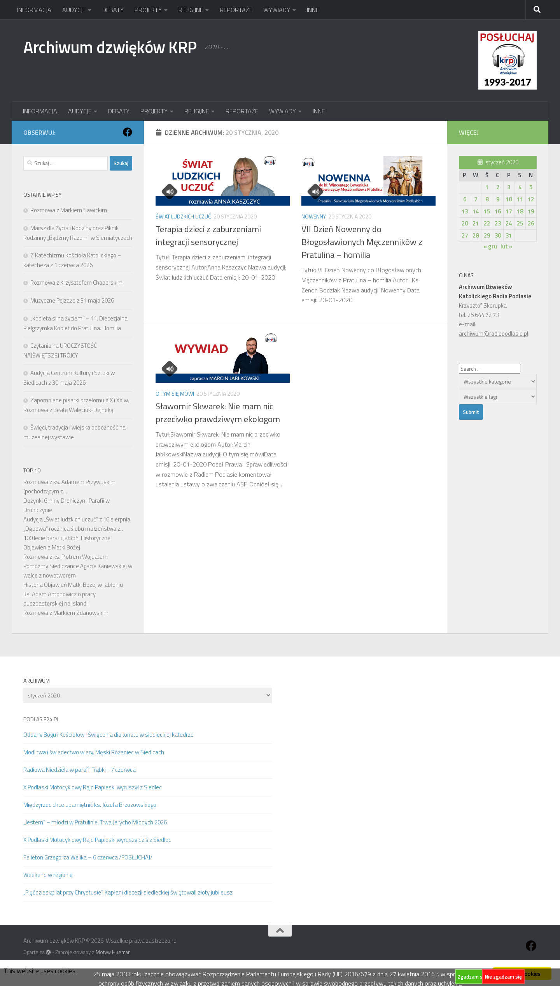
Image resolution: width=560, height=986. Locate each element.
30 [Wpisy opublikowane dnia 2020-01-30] (498, 235)
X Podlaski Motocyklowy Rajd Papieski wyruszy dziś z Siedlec (97, 839)
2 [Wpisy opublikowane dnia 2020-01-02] (497, 187)
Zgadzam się (472, 977)
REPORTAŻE (236, 9)
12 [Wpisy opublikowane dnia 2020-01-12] (531, 199)
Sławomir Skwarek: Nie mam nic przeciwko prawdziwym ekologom (218, 413)
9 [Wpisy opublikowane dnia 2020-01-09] (497, 199)
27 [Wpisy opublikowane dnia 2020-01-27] (465, 235)
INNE (313, 9)
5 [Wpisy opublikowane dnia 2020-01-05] (530, 187)
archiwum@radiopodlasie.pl (493, 333)
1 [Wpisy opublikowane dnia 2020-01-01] (486, 187)
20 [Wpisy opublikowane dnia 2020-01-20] (465, 223)
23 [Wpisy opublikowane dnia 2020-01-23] (498, 223)
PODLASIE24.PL (41, 719)
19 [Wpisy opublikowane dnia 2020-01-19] (531, 211)
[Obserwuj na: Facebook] (127, 132)
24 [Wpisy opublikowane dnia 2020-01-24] (509, 223)
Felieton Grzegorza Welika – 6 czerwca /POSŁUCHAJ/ (87, 857)
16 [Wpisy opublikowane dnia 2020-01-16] (498, 211)
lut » (506, 246)
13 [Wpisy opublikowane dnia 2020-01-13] (465, 211)
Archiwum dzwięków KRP (110, 46)
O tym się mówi (175, 393)
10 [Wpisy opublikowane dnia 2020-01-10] (509, 199)
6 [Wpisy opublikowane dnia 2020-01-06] (464, 199)
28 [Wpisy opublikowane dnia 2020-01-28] (475, 235)
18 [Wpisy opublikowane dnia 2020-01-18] (520, 211)
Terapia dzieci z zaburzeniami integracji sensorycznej (208, 235)
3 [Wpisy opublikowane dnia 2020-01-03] (508, 187)
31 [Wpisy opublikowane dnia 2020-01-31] (509, 235)
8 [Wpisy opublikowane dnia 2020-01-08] (486, 199)
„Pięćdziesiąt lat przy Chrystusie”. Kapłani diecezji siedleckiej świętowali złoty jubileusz (128, 892)
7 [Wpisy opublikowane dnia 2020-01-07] (475, 199)
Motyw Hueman (113, 952)
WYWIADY (276, 9)
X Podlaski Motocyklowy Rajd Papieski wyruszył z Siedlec (92, 787)
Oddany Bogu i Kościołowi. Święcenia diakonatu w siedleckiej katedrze (108, 734)
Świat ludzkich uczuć (183, 216)
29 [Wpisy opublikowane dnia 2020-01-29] (487, 235)
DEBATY (113, 9)
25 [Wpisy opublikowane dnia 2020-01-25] (520, 223)
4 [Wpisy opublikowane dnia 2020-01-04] (520, 187)
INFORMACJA (34, 9)
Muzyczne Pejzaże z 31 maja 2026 (72, 300)
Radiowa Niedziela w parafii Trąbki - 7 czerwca (79, 769)
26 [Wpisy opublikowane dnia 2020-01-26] (531, 223)
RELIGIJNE (190, 9)
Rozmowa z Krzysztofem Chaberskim (76, 282)
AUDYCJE (74, 9)
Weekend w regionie (48, 874)
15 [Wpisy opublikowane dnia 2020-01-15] (487, 211)
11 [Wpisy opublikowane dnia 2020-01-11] (520, 199)
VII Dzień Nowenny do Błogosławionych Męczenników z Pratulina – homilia (361, 241)
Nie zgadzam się (503, 977)
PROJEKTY (148, 9)
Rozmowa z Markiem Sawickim (68, 210)
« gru (490, 246)
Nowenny (313, 216)
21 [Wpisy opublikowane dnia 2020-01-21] (475, 223)
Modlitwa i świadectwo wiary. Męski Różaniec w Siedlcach (93, 752)
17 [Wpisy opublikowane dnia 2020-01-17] (509, 211)
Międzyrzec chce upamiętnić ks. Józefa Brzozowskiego (89, 804)
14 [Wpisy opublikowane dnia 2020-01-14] (475, 211)
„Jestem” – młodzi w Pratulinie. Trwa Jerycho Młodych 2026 (95, 822)
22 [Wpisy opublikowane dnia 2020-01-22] (487, 223)
